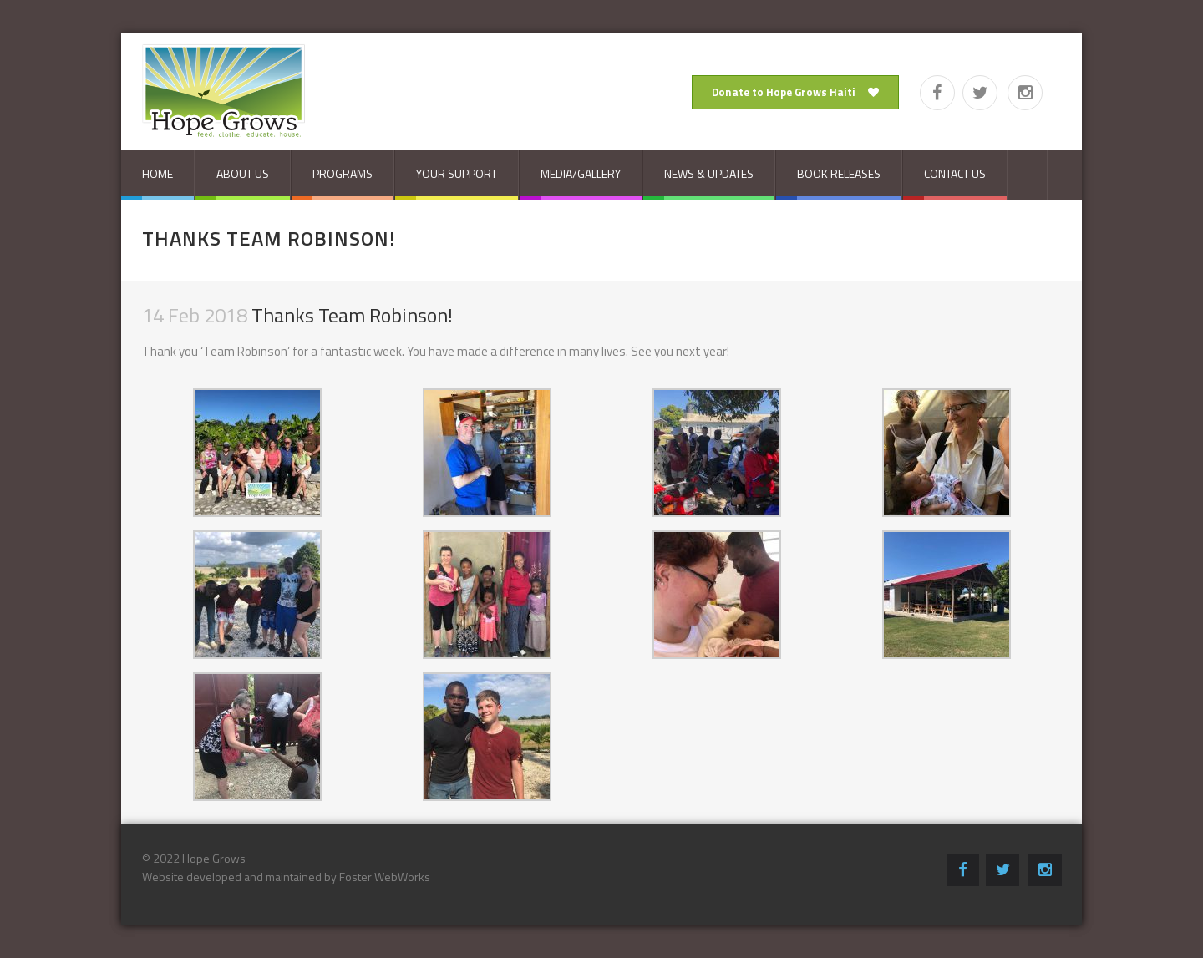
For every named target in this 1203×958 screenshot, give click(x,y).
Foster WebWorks (384, 876)
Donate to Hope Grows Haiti (795, 92)
